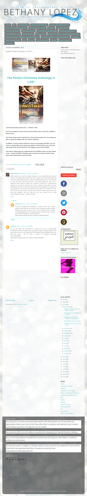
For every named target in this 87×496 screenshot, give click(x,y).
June (65, 341)
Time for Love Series (12, 31)
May (65, 343)
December (67, 306)
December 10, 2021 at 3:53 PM (29, 173)
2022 (64, 302)
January (66, 353)
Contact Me (9, 43)
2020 (64, 356)
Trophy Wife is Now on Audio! (72, 321)
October (66, 331)
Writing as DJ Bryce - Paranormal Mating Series (64, 34)
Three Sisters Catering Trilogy (47, 31)
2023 (64, 299)
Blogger (64, 491)
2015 (64, 369)
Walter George (14, 173)
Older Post (52, 300)
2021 (64, 304)
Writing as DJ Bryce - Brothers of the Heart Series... (22, 37)
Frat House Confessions (67, 31)
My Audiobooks (23, 25)
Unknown (18, 204)
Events (31, 40)
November (67, 328)
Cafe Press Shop (42, 40)
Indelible (51, 28)
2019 (64, 359)
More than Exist (28, 34)
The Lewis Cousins (28, 31)
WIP (24, 40)
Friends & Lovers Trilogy (37, 28)
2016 (64, 366)
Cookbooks (75, 37)
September (67, 333)
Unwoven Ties (40, 34)
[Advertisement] (31, 285)
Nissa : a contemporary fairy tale (16, 28)
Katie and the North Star (39, 25)
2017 (64, 364)
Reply (12, 196)
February (67, 351)
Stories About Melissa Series (59, 25)
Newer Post (10, 300)
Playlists (53, 40)
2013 (64, 374)
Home (8, 25)
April (65, 346)
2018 (64, 361)
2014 (64, 371)
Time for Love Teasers (13, 40)
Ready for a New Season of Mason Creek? (72, 309)
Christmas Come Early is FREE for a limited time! (71, 317)
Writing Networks (65, 40)
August (66, 336)
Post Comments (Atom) (20, 304)
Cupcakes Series (62, 28)
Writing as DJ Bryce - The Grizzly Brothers (55, 37)
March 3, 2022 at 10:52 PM (29, 204)
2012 (64, 376)
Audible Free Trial (66, 252)
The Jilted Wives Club (13, 34)
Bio (14, 25)
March (66, 348)
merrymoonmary (49, 491)
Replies (14, 200)
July (65, 338)
